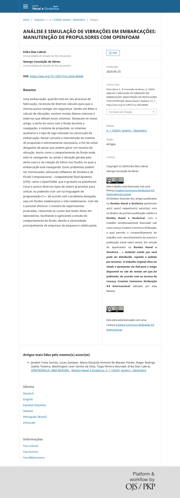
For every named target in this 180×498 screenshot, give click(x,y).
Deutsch (28, 393)
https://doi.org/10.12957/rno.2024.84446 (56, 76)
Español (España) (34, 405)
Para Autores (30, 451)
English (28, 399)
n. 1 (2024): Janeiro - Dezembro (67, 19)
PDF (114, 53)
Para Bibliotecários (34, 457)
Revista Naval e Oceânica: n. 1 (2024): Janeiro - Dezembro (108, 370)
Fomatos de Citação (120, 112)
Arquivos (39, 19)
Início (26, 19)
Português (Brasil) (35, 417)
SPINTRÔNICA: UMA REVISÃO (50, 370)
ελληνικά (29, 422)
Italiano (28, 411)
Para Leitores (30, 446)
